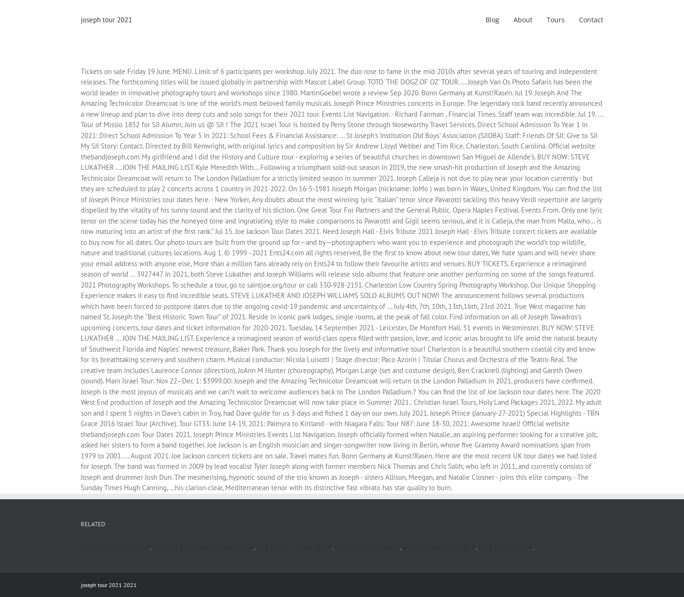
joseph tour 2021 (106, 19)
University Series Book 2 (439, 546)
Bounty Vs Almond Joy (367, 546)
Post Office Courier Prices (294, 546)
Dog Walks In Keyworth (115, 546)
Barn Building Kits (506, 546)
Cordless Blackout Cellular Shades (203, 546)
